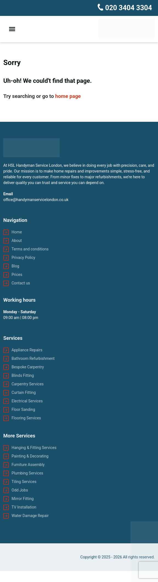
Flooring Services (26, 418)
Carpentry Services (28, 384)
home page (68, 96)
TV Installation (24, 507)
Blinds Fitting (23, 375)
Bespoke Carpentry (28, 367)
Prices (17, 274)
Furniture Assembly (28, 464)
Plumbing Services (27, 473)
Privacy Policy (23, 257)
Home (17, 232)
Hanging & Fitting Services (34, 447)
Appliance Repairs (27, 350)
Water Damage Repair (30, 515)
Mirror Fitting (23, 498)
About (17, 240)
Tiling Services (24, 481)
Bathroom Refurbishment (33, 358)
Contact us (21, 283)
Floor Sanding (23, 409)
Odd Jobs (20, 490)
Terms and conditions (30, 249)
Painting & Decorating (30, 456)
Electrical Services (27, 401)
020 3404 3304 (128, 8)
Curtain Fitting (24, 392)
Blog (15, 266)
